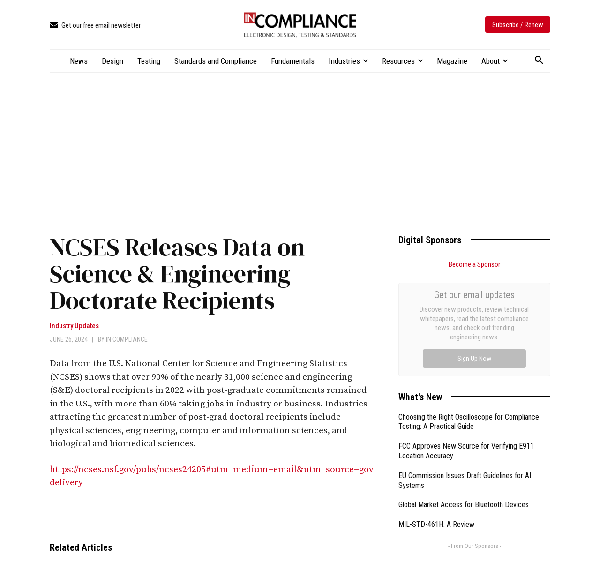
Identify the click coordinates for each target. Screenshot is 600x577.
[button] (539, 60)
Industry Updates (74, 326)
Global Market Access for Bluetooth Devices (463, 399)
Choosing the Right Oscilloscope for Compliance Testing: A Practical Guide (468, 316)
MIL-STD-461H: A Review (436, 418)
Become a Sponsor (474, 264)
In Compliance (127, 339)
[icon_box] (95, 25)
